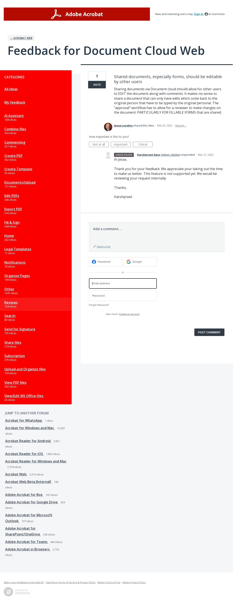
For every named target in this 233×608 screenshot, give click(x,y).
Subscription (14, 356)
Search (9, 315)
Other (9, 289)
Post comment (209, 332)
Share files (12, 342)
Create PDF (13, 155)
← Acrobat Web (21, 38)
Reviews (11, 302)
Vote (97, 84)
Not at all (100, 144)
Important (122, 144)
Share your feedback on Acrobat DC (24, 582)
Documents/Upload (19, 182)
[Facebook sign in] (105, 262)
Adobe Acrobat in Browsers (28, 549)
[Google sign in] (140, 262)
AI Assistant (14, 115)
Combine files (15, 129)
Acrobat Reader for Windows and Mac (35, 461)
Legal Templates (17, 249)
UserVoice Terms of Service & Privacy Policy (71, 582)
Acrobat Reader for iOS (24, 453)
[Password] (123, 295)
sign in (199, 14)
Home (9, 235)
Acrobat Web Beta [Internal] (28, 481)
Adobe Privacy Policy (134, 582)
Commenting (14, 142)
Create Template (18, 169)
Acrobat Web (16, 474)
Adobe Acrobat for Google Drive (31, 502)
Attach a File (103, 246)
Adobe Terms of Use (109, 582)
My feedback (14, 102)
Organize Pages (17, 275)
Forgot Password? (99, 305)
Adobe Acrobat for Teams (26, 541)
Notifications (14, 262)
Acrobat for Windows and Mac (30, 428)
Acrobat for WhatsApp (24, 420)
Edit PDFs (11, 195)
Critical (145, 144)
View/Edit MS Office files (23, 396)
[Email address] (123, 283)
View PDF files (15, 382)
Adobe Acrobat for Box (24, 494)
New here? (122, 314)
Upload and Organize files (25, 369)
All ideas (11, 89)
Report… (180, 125)
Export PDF (13, 209)
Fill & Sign (12, 222)
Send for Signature (19, 329)
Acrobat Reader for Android (28, 441)
